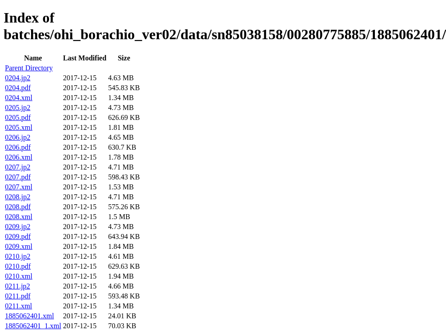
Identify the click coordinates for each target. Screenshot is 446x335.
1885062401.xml (29, 316)
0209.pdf (18, 236)
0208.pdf (18, 207)
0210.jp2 (17, 256)
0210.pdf (18, 266)
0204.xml (18, 97)
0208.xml (18, 216)
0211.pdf (18, 296)
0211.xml (18, 306)
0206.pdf (18, 147)
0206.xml (18, 157)
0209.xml (18, 246)
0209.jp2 (17, 226)
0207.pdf (18, 177)
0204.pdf (18, 88)
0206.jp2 (17, 137)
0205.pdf (18, 117)
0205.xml (18, 127)
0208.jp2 (17, 197)
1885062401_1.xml (33, 326)
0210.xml (18, 276)
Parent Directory (29, 68)
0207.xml (18, 187)
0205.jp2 (17, 107)
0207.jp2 (17, 167)
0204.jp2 (17, 78)
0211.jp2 (17, 286)
